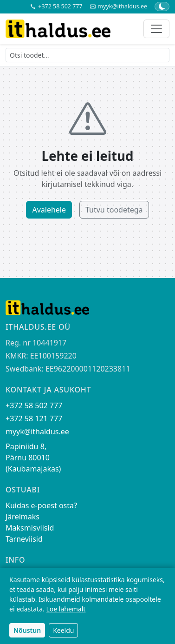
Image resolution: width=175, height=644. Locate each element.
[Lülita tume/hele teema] (162, 6)
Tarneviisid (24, 539)
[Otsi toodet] (87, 55)
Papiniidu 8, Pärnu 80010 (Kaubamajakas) (33, 457)
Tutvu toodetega (114, 210)
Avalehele (49, 210)
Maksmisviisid (30, 528)
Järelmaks (22, 516)
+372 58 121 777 (34, 418)
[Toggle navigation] (156, 29)
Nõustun (27, 630)
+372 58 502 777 (56, 6)
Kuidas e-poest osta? (41, 505)
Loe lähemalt (65, 608)
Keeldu (63, 630)
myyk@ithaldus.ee (118, 6)
